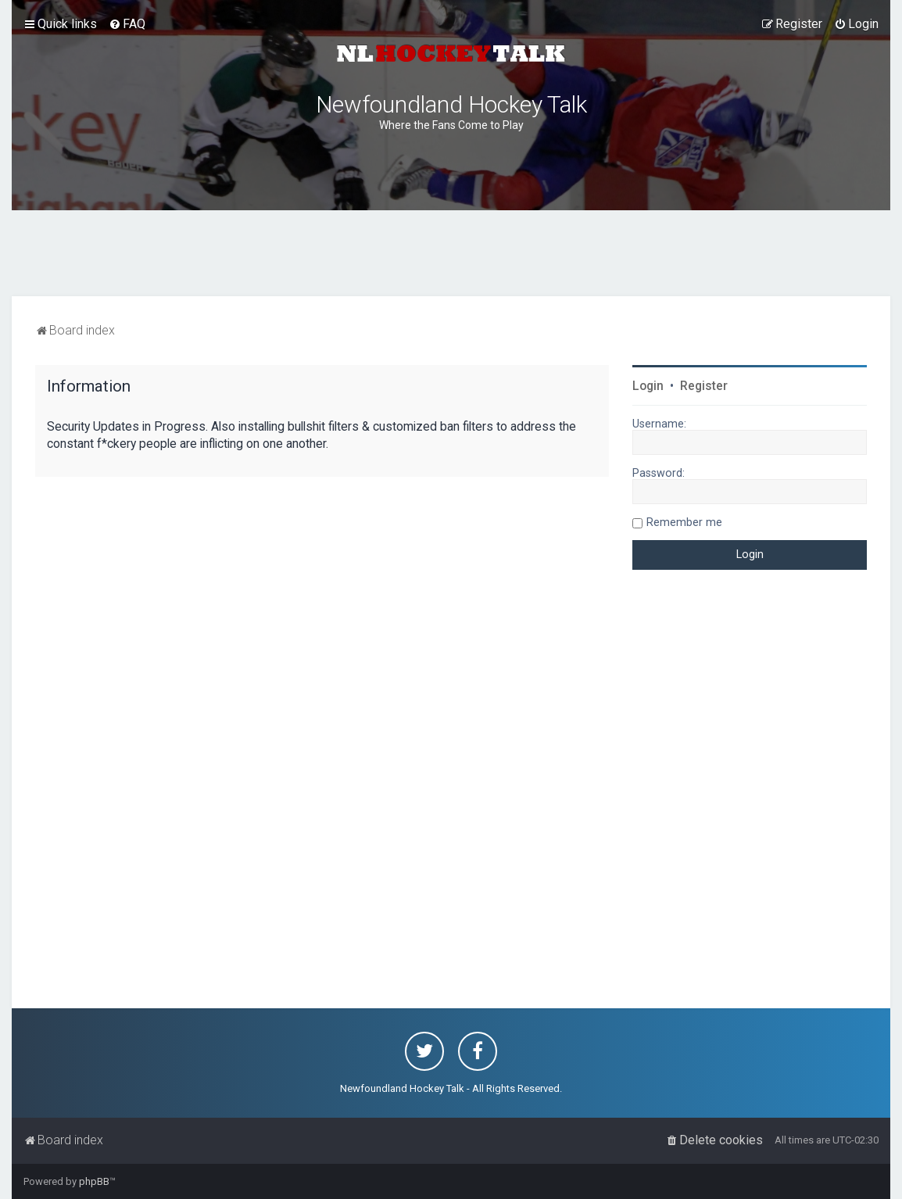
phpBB (94, 1181)
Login (648, 386)
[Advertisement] (451, 253)
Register (704, 386)
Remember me (684, 522)
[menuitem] (127, 24)
